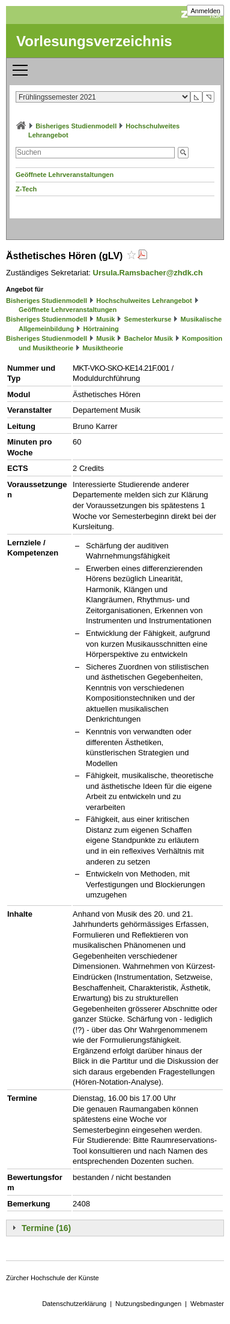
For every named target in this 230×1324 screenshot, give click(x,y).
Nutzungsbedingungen (148, 1303)
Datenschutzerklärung (74, 1303)
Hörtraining (100, 328)
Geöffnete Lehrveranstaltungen (64, 174)
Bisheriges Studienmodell (76, 126)
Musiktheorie (102, 348)
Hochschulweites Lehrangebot (144, 300)
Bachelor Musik (148, 338)
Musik (105, 319)
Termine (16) (46, 1228)
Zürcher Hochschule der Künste (52, 1277)
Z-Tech (26, 189)
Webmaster (207, 1303)
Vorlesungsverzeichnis (94, 41)
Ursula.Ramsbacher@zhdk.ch (148, 272)
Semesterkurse (148, 319)
